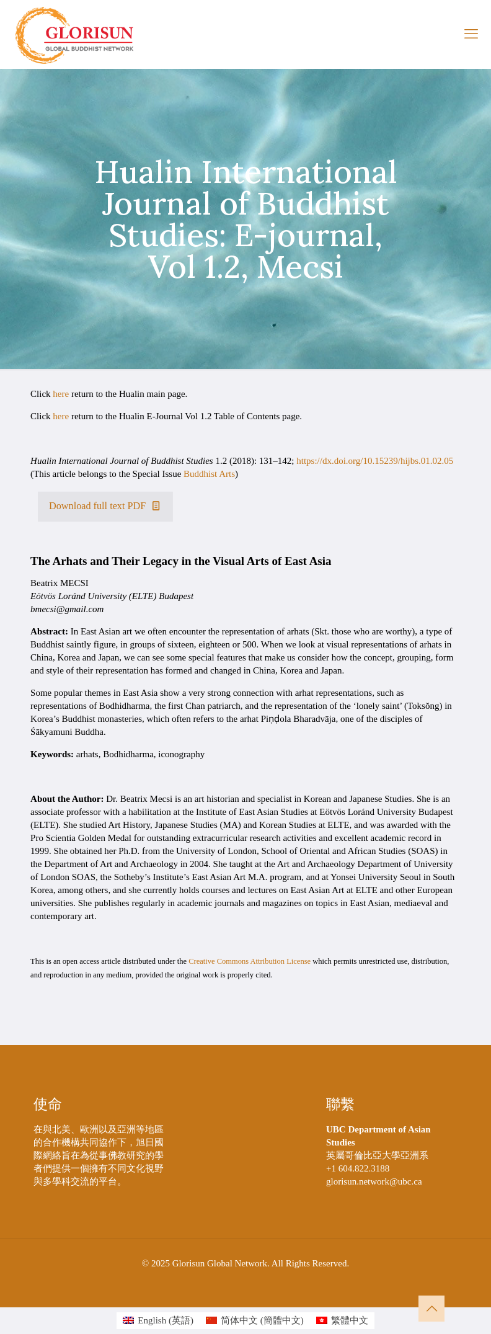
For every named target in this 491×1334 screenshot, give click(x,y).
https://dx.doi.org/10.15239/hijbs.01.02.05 (374, 461)
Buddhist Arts (209, 474)
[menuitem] (158, 1320)
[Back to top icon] (431, 1309)
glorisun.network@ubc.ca (374, 1181)
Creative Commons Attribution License (249, 961)
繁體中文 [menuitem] (349, 1320)
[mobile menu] (471, 34)
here (61, 394)
